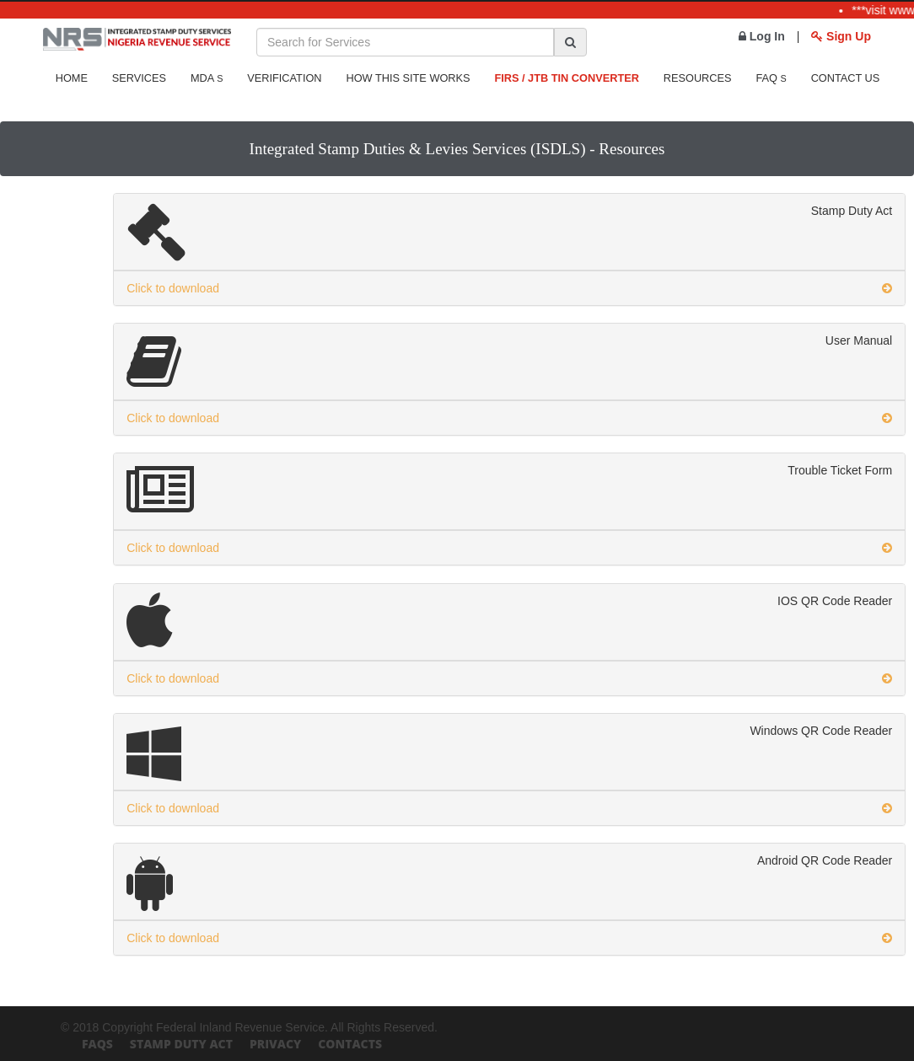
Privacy (275, 1044)
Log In (762, 36)
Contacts (350, 1044)
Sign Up (841, 36)
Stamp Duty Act (181, 1044)
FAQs (97, 1044)
